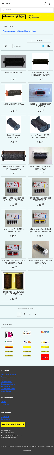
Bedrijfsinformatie (6, 382)
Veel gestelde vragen (8, 389)
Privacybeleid (5, 386)
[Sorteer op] (39, 41)
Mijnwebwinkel (27, 450)
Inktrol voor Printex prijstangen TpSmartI (40, 73)
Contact (3, 402)
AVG (2, 379)
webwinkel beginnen (38, 446)
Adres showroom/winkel (9, 375)
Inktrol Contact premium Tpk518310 (40, 105)
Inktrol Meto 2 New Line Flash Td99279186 (13, 293)
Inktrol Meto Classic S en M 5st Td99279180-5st (13, 199)
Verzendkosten (6, 391)
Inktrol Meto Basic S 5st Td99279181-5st (40, 199)
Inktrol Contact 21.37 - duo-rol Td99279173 (40, 136)
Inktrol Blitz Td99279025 (13, 104)
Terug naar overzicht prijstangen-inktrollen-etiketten (19, 31)
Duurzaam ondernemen (8, 384)
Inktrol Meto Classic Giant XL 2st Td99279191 (13, 261)
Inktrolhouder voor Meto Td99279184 (40, 167)
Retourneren (5, 404)
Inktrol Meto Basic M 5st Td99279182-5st (13, 230)
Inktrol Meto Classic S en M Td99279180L (13, 167)
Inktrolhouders (7, 324)
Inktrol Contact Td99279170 (13, 136)
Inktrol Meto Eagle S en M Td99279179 (40, 261)
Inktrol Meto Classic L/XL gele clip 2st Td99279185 (40, 230)
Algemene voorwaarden (9, 377)
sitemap (26, 446)
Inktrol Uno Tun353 (13, 72)
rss (30, 446)
